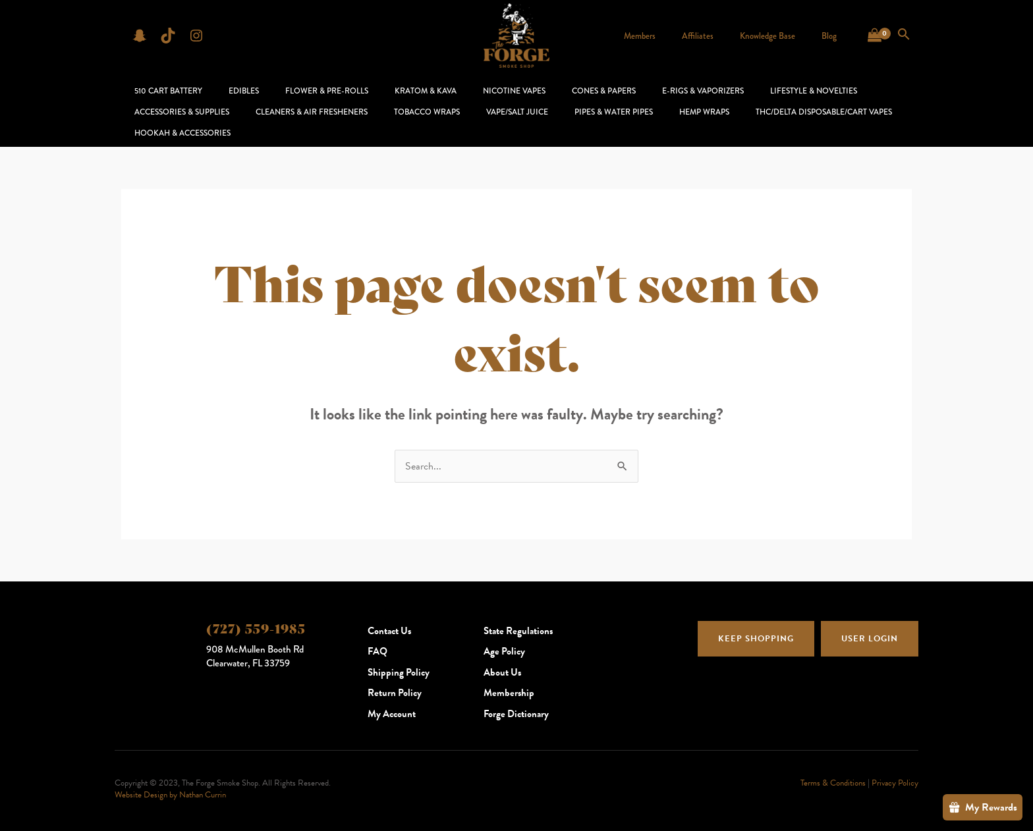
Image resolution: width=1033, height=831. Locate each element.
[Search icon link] (904, 35)
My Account (392, 697)
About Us (502, 656)
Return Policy (395, 676)
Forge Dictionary (516, 697)
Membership (509, 676)
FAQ (377, 635)
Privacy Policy (895, 766)
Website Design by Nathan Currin (170, 778)
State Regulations (518, 614)
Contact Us (389, 614)
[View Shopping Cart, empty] (874, 35)
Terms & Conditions (833, 766)
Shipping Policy (399, 656)
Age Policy (504, 635)
